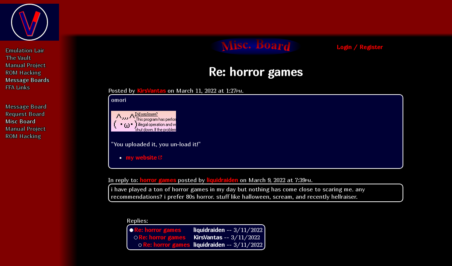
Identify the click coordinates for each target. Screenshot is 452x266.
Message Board (26, 106)
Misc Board (20, 121)
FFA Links (18, 87)
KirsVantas (151, 90)
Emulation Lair (25, 50)
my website (141, 157)
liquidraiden (222, 180)
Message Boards (27, 79)
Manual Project (26, 65)
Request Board (25, 113)
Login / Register (360, 47)
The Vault (18, 57)
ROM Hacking (23, 72)
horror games (158, 180)
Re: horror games (157, 229)
